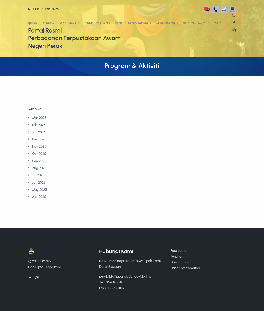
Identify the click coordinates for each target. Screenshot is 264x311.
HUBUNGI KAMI (194, 23)
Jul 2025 (38, 175)
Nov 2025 (39, 146)
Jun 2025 (38, 182)
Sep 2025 (39, 161)
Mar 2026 (39, 118)
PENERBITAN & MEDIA (131, 23)
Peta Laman (179, 250)
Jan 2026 (38, 132)
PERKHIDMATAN (96, 23)
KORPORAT (67, 23)
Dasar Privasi (180, 262)
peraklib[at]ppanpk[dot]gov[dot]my (125, 276)
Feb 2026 (38, 125)
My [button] (216, 23)
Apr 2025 (39, 197)
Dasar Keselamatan (185, 268)
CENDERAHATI (167, 23)
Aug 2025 (39, 168)
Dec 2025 (39, 139)
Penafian (177, 256)
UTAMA (49, 23)
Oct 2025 (39, 154)
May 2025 (39, 189)
